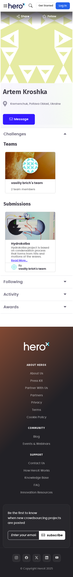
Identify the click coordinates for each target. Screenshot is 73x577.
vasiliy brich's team (27, 183)
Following (36, 282)
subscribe (52, 535)
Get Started (46, 5)
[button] (5, 6)
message (18, 119)
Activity (36, 294)
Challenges (36, 134)
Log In (63, 5)
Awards (36, 307)
